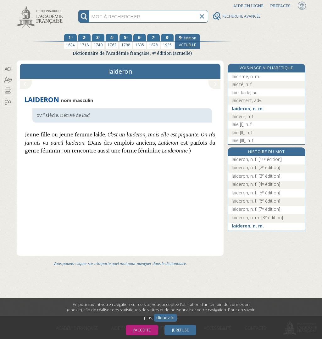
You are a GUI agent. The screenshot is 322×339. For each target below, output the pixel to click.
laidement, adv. (247, 100)
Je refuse (180, 330)
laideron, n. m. (248, 109)
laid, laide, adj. (245, 92)
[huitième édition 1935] (167, 41)
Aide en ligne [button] (248, 5)
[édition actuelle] (187, 41)
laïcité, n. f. (242, 84)
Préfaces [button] (280, 5)
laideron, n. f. (257, 159)
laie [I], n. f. (242, 124)
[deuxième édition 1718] (84, 41)
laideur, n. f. (243, 116)
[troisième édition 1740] (98, 41)
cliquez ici (165, 317)
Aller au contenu (41, 5)
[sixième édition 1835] (139, 41)
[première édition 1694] (70, 41)
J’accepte (142, 330)
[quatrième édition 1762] (112, 41)
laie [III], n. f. (243, 140)
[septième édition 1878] (153, 41)
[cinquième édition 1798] (125, 41)
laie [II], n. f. (242, 132)
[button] (7, 69)
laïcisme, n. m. (246, 76)
